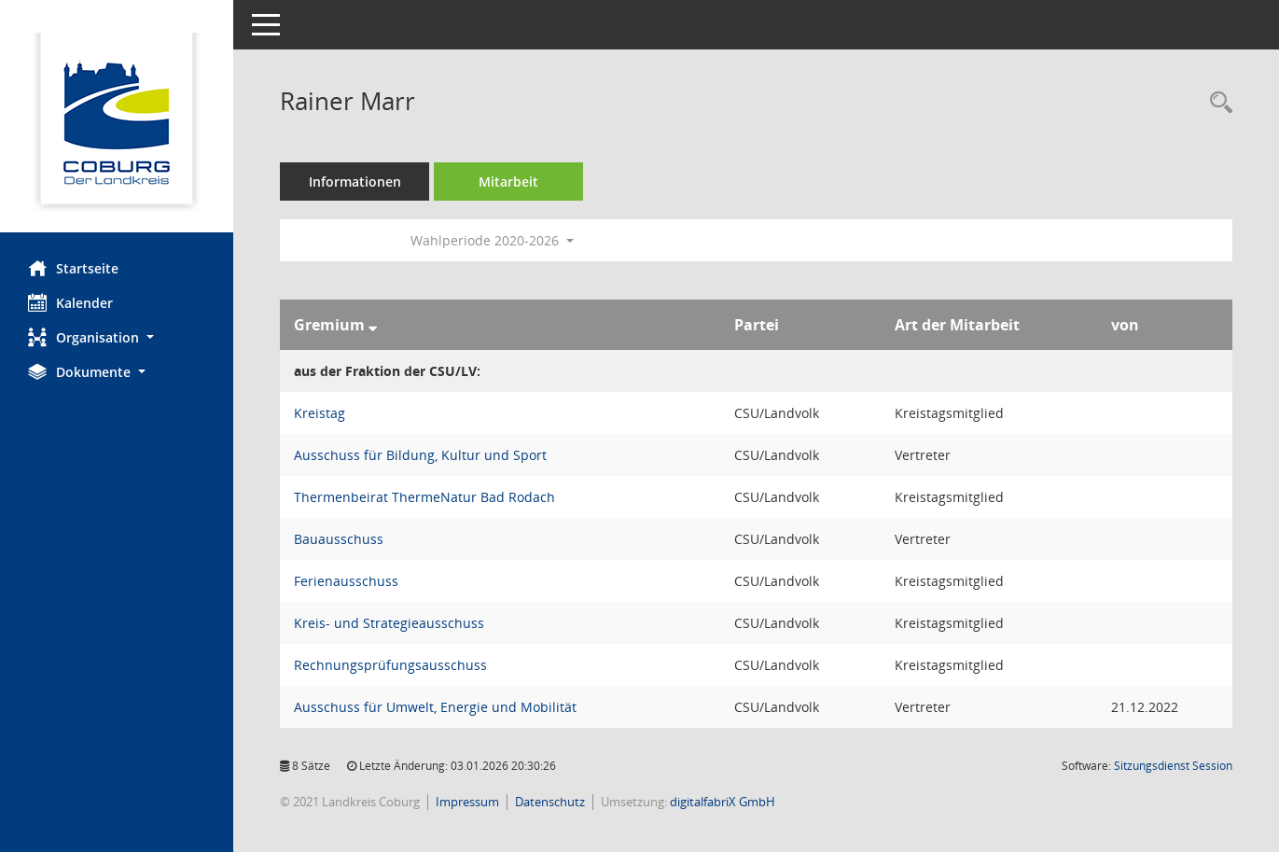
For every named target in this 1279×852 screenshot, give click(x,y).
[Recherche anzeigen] (1216, 103)
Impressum (467, 801)
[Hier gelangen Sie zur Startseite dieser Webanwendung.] (116, 123)
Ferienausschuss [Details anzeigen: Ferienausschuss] (346, 581)
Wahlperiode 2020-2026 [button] (492, 240)
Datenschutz (550, 801)
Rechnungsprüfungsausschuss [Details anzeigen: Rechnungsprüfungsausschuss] (390, 665)
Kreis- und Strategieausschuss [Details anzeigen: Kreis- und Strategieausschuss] (389, 623)
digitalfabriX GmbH (722, 801)
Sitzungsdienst (1173, 766)
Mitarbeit (508, 181)
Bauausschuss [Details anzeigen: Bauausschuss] (338, 539)
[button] (116, 337)
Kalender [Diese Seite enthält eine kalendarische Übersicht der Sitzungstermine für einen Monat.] (70, 302)
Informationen (355, 181)
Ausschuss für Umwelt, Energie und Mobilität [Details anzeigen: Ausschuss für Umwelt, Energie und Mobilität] (435, 707)
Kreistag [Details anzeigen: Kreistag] (319, 413)
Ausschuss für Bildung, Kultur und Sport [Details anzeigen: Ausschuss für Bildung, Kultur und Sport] (420, 455)
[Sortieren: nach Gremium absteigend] (372, 324)
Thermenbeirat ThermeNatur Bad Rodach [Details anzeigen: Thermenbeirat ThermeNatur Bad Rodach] (424, 497)
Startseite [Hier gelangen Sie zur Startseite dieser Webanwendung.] (73, 267)
